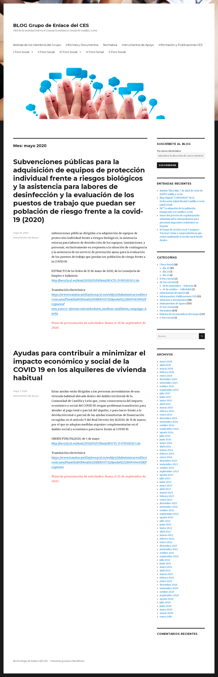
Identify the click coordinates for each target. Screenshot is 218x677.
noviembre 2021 (169, 549)
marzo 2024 (166, 450)
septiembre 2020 (169, 595)
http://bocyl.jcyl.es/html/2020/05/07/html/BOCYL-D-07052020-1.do (96, 443)
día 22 (165, 275)
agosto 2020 (166, 599)
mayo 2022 (166, 528)
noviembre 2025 (169, 382)
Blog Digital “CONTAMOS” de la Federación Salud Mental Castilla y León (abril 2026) (182, 201)
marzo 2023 (166, 492)
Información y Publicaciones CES (181, 45)
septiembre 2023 (169, 471)
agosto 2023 (166, 475)
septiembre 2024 (169, 428)
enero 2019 (166, 616)
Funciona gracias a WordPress (67, 661)
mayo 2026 (166, 361)
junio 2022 (165, 524)
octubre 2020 (167, 591)
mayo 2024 (166, 443)
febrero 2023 (167, 496)
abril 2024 (165, 446)
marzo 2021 (166, 574)
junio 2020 (165, 606)
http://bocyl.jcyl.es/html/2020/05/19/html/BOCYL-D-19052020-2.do (95, 280)
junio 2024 (165, 439)
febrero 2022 (167, 538)
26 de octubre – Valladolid (176, 289)
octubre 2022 (167, 510)
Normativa (110, 45)
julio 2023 (165, 478)
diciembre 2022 (168, 503)
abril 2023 (165, 489)
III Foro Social (68, 52)
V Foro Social (117, 52)
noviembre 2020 (169, 588)
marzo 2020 (166, 613)
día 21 (165, 271)
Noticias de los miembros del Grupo (37, 45)
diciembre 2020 (168, 584)
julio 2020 (165, 602)
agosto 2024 (166, 432)
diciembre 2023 (168, 460)
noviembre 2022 (169, 506)
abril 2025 (165, 404)
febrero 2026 (167, 372)
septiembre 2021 (169, 556)
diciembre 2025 (168, 379)
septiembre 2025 (169, 390)
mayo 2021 (166, 567)
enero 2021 (166, 581)
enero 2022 (166, 542)
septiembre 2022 (169, 514)
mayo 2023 (166, 485)
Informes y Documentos (82, 45)
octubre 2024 (167, 425)
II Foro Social (46, 52)
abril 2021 (165, 570)
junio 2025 (165, 397)
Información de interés (173, 293)
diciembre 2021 (168, 545)
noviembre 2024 (169, 421)
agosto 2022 (166, 517)
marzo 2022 (166, 535)
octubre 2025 (167, 386)
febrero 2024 (167, 453)
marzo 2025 (166, 407)
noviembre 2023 (169, 464)
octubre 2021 (167, 552)
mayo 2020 (166, 609)
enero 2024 (166, 457)
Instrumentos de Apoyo (138, 45)
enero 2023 (166, 499)
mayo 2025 (166, 400)
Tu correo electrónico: (169, 151)
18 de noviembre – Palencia (177, 285)
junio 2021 (165, 563)
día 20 (165, 268)
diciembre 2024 (168, 418)
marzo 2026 (166, 368)
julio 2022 (165, 521)
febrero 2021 (167, 577)
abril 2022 (165, 531)
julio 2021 (165, 560)
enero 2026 (166, 375)
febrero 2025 (167, 411)
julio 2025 (165, 393)
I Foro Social (21, 52)
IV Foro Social (95, 52)
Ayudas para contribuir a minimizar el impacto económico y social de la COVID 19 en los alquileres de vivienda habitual (79, 365)
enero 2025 (166, 414)
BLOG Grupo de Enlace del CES (51, 25)
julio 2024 (165, 436)
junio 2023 (165, 482)
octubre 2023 (167, 467)
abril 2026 (165, 365)
